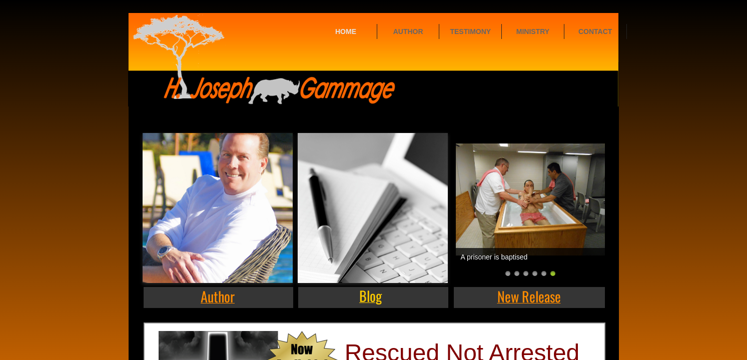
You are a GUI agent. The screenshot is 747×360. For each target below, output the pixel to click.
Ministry (532, 32)
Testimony (470, 32)
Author (408, 32)
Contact (595, 32)
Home (345, 32)
